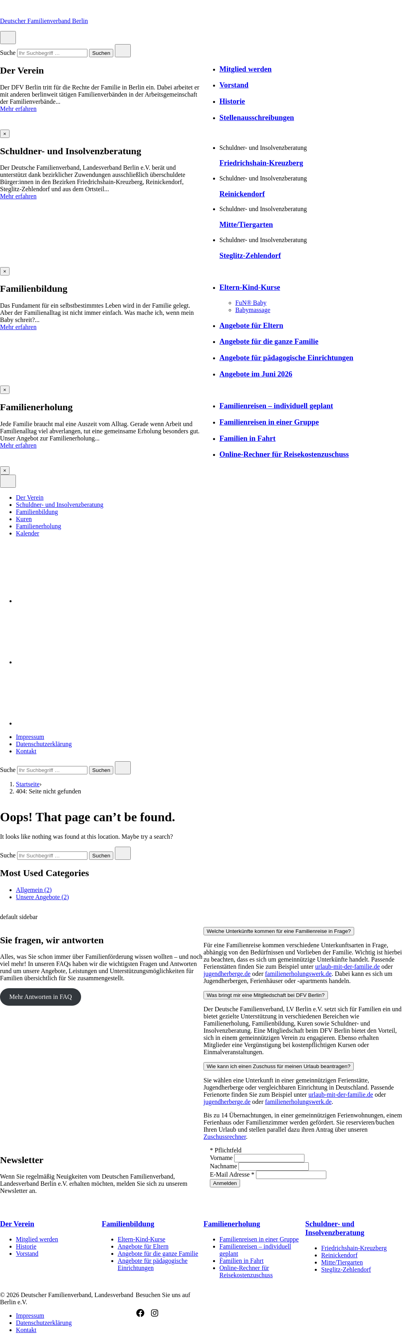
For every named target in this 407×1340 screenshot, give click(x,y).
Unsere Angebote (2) (42, 897)
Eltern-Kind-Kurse (249, 287)
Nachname (224, 1166)
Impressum (30, 736)
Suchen (101, 53)
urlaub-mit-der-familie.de (347, 966)
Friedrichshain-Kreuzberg (261, 163)
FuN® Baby (250, 302)
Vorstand (233, 85)
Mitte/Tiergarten (246, 224)
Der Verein (29, 497)
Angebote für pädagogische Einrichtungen (286, 357)
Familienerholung (38, 526)
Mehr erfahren (18, 108)
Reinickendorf (242, 194)
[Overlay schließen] (5, 134)
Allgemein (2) (34, 889)
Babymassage (252, 309)
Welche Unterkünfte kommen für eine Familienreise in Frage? (279, 931)
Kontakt (26, 751)
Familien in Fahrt (247, 438)
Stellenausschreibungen (256, 117)
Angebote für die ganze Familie (268, 341)
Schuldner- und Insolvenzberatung (59, 504)
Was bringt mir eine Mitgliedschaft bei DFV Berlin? (266, 995)
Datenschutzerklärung (44, 744)
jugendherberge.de (227, 973)
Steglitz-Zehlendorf (250, 255)
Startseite (28, 784)
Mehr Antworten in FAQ (40, 996)
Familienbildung (37, 511)
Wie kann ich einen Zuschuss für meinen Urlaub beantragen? (279, 1066)
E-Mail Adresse (233, 1174)
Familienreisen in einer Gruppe (269, 422)
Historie (232, 101)
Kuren (24, 519)
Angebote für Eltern (251, 325)
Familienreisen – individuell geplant (276, 405)
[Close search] (123, 50)
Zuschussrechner (225, 1136)
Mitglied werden (245, 69)
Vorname (222, 1157)
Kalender (27, 533)
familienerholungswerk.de (298, 973)
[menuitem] (211, 497)
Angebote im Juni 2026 (255, 374)
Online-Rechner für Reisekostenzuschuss (284, 454)
